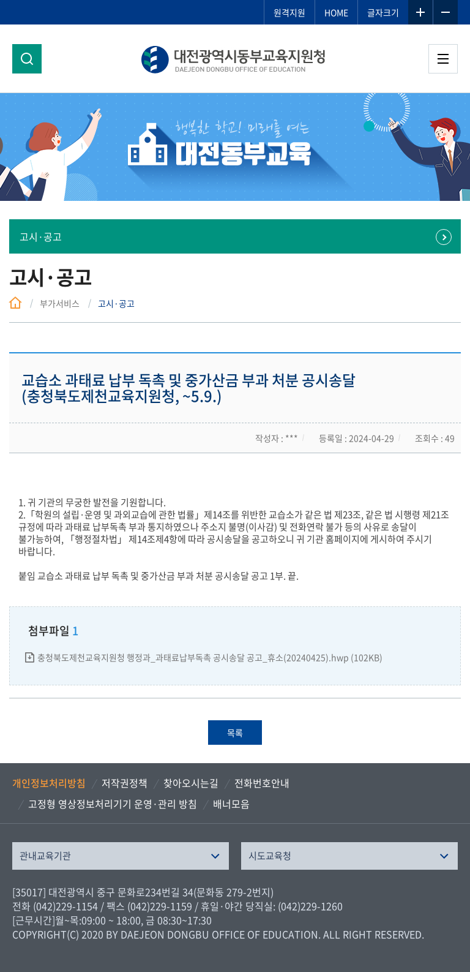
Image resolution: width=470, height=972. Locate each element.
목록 (234, 732)
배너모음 (231, 803)
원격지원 (289, 12)
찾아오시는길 (190, 782)
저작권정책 (124, 782)
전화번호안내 (261, 782)
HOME (336, 12)
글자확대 (420, 12)
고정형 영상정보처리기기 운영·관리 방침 (112, 803)
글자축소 (445, 12)
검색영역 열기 (27, 58)
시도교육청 (269, 855)
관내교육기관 (45, 855)
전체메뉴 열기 (443, 58)
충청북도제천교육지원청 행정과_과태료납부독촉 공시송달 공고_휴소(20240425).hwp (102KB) (209, 657)
